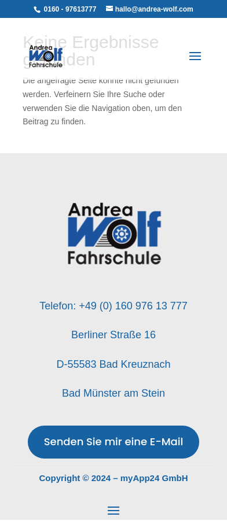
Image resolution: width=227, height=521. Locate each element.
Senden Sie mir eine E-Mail (114, 441)
